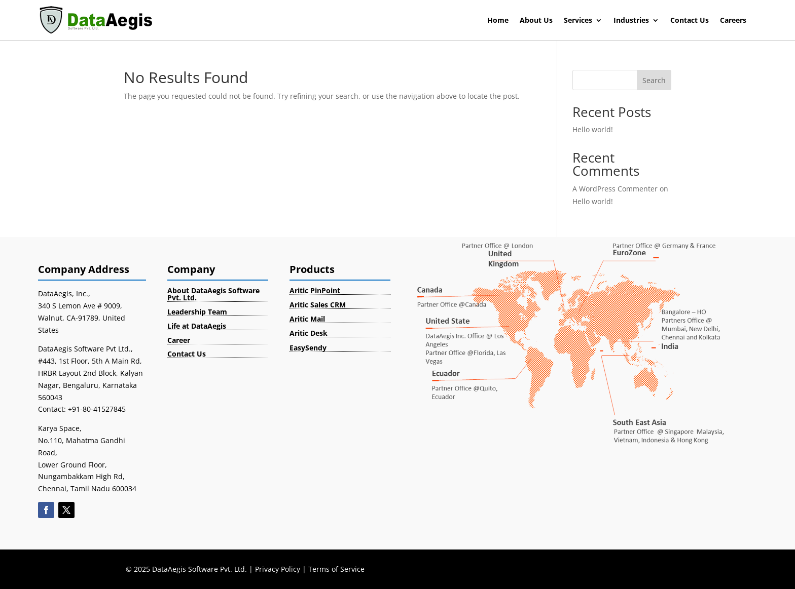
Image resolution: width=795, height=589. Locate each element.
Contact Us (689, 21)
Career (178, 340)
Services (578, 21)
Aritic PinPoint (315, 290)
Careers (733, 21)
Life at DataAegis (196, 326)
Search (654, 80)
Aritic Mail (307, 319)
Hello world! (592, 129)
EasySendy (308, 347)
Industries (631, 21)
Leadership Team (197, 312)
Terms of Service (336, 569)
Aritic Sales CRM (318, 304)
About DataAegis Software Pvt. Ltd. (213, 294)
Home (498, 21)
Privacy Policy (277, 569)
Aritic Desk (309, 333)
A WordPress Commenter (615, 188)
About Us (536, 21)
